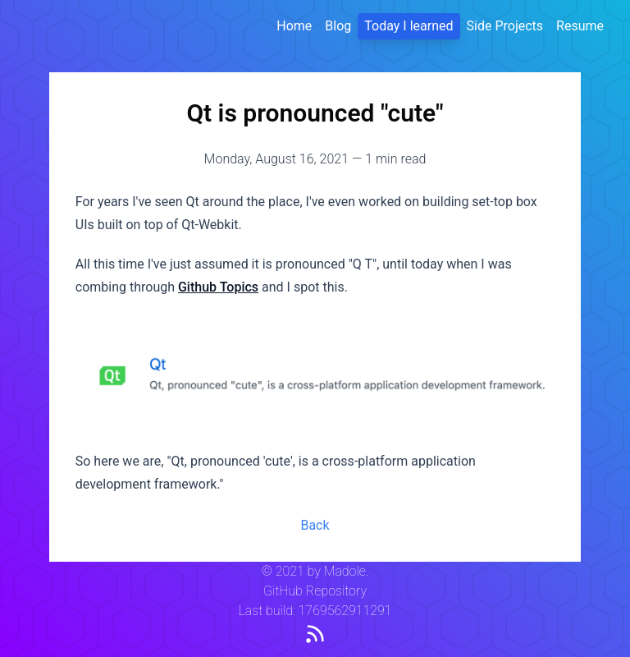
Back (314, 525)
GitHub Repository (315, 591)
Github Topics (218, 287)
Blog (338, 26)
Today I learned (408, 26)
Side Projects (505, 26)
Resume (580, 26)
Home (294, 26)
